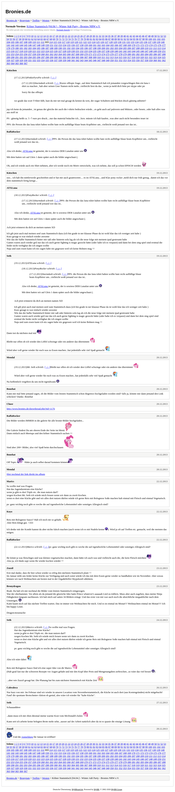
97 (140, 39)
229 (69, 51)
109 (30, 42)
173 (146, 45)
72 (63, 39)
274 (103, 54)
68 (51, 39)
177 (164, 45)
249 (155, 51)
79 (85, 39)
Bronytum (25, 20)
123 (89, 42)
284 (146, 54)
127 (107, 42)
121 (81, 42)
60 (26, 39)
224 (47, 51)
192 (69, 48)
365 (17, 63)
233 (86, 51)
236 (99, 51)
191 (64, 48)
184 (34, 48)
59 (23, 39)
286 (155, 54)
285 (151, 54)
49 (152, 36)
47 (146, 36)
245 (138, 51)
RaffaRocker (13, 131)
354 (129, 60)
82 (94, 39)
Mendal (11, 357)
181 (21, 48)
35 (109, 36)
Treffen (35, 20)
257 (30, 54)
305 (77, 57)
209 (142, 48)
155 (69, 45)
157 (77, 45)
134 (137, 42)
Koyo (9, 511)
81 (91, 39)
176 (159, 45)
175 (155, 45)
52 (161, 36)
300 (56, 57)
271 (90, 54)
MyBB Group (116, 789)
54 (7, 39)
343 (82, 60)
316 (125, 57)
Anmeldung (27, 736)
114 (51, 42)
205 (125, 48)
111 (38, 42)
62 (32, 39)
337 (56, 60)
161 (95, 45)
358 (146, 60)
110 (34, 42)
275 (108, 54)
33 (103, 36)
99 (146, 39)
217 (17, 51)
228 (64, 51)
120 (76, 42)
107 (21, 42)
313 (112, 57)
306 (82, 57)
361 (159, 60)
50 (155, 36)
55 (10, 39)
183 (30, 48)
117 (63, 42)
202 (112, 48)
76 (75, 39)
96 (137, 39)
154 (64, 45)
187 (47, 48)
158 (82, 45)
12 (38, 36)
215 (8, 51)
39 (121, 36)
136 (145, 42)
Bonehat (11, 388)
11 (35, 36)
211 (151, 48)
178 (8, 48)
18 (57, 36)
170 (134, 45)
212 (155, 48)
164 (108, 45)
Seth (9, 255)
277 (116, 54)
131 (124, 42)
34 (106, 36)
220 (30, 51)
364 (13, 63)
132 (128, 42)
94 (131, 39)
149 (43, 45)
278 (121, 54)
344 (86, 60)
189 (56, 48)
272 (95, 54)
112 (42, 42)
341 (73, 60)
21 (66, 36)
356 (138, 60)
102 (159, 39)
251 (164, 51)
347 (99, 60)
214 (164, 48)
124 (94, 42)
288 (164, 54)
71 (60, 39)
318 (133, 57)
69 (54, 39)
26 (81, 36)
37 (115, 36)
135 (141, 42)
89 (115, 39)
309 (95, 57)
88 (112, 39)
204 (121, 48)
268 (77, 54)
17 (54, 36)
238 (108, 51)
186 (43, 48)
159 (86, 45)
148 (38, 45)
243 (129, 51)
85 (103, 39)
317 (129, 57)
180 (17, 48)
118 (68, 42)
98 (143, 39)
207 (134, 48)
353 (125, 60)
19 (60, 36)
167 (121, 45)
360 (155, 60)
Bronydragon (14, 586)
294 (30, 57)
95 (134, 39)
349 (108, 60)
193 (73, 48)
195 (82, 48)
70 (57, 39)
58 (20, 39)
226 (56, 51)
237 (103, 51)
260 (43, 54)
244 (134, 51)
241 (121, 51)
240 (116, 51)
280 (129, 54)
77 (78, 39)
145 (26, 45)
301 (60, 57)
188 (52, 48)
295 (34, 57)
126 (102, 42)
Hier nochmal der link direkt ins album (26, 474)
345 (90, 60)
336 (52, 60)
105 (13, 42)
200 (103, 48)
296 (38, 57)
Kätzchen (12, 70)
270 (86, 54)
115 (55, 42)
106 (17, 42)
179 (13, 48)
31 (97, 36)
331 (30, 60)
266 (69, 54)
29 (91, 36)
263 (56, 54)
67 (48, 39)
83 (97, 39)
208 (138, 48)
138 (154, 42)
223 (43, 51)
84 (100, 39)
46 (143, 36)
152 (56, 45)
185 (38, 48)
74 (69, 39)
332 (34, 60)
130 (119, 42)
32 (100, 36)
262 (52, 54)
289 (8, 57)
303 (69, 57)
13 (41, 36)
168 (125, 45)
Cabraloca (12, 687)
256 (26, 54)
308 (90, 57)
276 (112, 54)
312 (108, 57)
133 (132, 42)
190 (60, 48)
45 (140, 36)
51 (158, 36)
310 (99, 57)
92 (125, 39)
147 (34, 45)
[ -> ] (53, 77)
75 (72, 39)
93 (128, 39)
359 (151, 60)
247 (146, 51)
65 (41, 39)
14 (44, 36)
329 (21, 60)
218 (21, 51)
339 (64, 60)
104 (8, 42)
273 (99, 54)
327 (13, 60)
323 (155, 57)
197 (90, 48)
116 (59, 42)
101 (154, 39)
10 (32, 36)
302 (64, 57)
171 (138, 45)
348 (103, 60)
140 (163, 42)
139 (158, 42)
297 (43, 57)
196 (86, 48)
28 (87, 36)
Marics (10, 481)
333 (38, 60)
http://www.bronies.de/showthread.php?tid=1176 (31, 408)
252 (8, 54)
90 (118, 39)
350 (112, 60)
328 (17, 60)
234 (90, 51)
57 (17, 39)
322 (151, 57)
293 (26, 57)
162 (99, 45)
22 (69, 36)
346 (95, 60)
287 (159, 54)
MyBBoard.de (77, 789)
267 (73, 54)
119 (72, 42)
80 (88, 39)
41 (128, 36)
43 (134, 36)
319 (138, 57)
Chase (10, 403)
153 (60, 45)
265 (64, 54)
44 (137, 36)
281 (134, 54)
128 (111, 42)
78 (81, 39)
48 (149, 36)
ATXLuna (28, 151)
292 (21, 57)
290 (13, 57)
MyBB (96, 789)
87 (109, 39)
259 (38, 54)
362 (164, 60)
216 (13, 51)
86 (106, 39)
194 (77, 48)
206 (129, 48)
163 (103, 45)
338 (60, 60)
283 (142, 54)
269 (82, 54)
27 (84, 36)
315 (120, 57)
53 (165, 36)
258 (34, 54)
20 (63, 36)
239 (112, 51)
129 (115, 42)
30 (94, 36)
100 (150, 39)
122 (85, 42)
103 (163, 39)
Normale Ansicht (63, 30)
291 (17, 57)
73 (66, 39)
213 (159, 48)
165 (112, 45)
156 (73, 45)
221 (34, 51)
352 (121, 60)
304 (73, 57)
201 (108, 48)
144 (21, 45)
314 (116, 57)
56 (14, 39)
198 (95, 48)
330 (26, 60)
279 (125, 54)
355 (134, 60)
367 (26, 63)
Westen (45, 20)
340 (69, 60)
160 (90, 45)
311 (103, 57)
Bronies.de (18, 11)
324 (159, 57)
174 (151, 45)
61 (29, 39)
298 (47, 57)
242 (125, 51)
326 (8, 60)
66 (44, 39)
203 (116, 48)
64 (38, 39)
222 (38, 51)
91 (122, 39)
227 (60, 51)
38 (118, 36)
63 (35, 39)
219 (26, 51)
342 (77, 60)
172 (142, 45)
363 (8, 63)
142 (13, 45)
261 (47, 54)
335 (47, 60)
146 (30, 45)
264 (60, 54)
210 (146, 48)
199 (99, 48)
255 (21, 54)
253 (13, 54)
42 (131, 36)
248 (151, 51)
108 (26, 42)
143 (17, 45)
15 (47, 36)
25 (78, 36)
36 (112, 36)
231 (77, 51)
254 (17, 54)
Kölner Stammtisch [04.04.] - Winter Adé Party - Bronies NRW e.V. (63, 26)
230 (73, 51)
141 (8, 45)
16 (50, 36)
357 (142, 60)
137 (150, 42)
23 (72, 36)
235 (95, 51)
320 (142, 57)
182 (26, 48)
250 (159, 51)
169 (129, 45)
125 (98, 42)
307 (86, 57)
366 (21, 63)
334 (43, 60)
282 (138, 54)
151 (52, 45)
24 (75, 36)
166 (116, 45)
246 (142, 51)
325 (164, 57)
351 (116, 60)
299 (52, 57)
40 (124, 36)
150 (47, 45)
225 (52, 51)
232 (82, 51)
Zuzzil (10, 568)
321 (146, 57)
